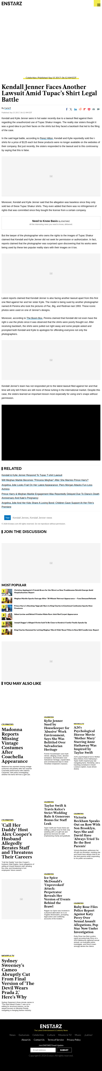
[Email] (94, 109)
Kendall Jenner (21, 517)
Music (78, 1034)
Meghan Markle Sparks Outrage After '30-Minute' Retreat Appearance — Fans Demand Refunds (55, 598)
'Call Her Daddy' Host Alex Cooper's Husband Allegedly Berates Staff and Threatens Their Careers (17, 841)
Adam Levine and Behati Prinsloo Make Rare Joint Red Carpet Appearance (46, 614)
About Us (26, 1039)
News (13, 1034)
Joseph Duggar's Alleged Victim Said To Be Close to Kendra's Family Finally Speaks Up (50, 622)
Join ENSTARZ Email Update (51, 1045)
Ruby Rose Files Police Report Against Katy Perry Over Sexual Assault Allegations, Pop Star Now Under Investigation (86, 919)
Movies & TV (8, 955)
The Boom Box (34, 318)
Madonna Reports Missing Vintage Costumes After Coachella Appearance (15, 745)
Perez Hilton (46, 138)
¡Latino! (88, 1034)
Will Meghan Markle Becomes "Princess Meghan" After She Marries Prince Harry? (45, 480)
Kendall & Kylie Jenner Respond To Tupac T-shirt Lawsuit (32, 475)
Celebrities (31, 77)
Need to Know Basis (45, 221)
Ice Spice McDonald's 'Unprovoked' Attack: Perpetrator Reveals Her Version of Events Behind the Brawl (57, 892)
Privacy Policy (74, 1039)
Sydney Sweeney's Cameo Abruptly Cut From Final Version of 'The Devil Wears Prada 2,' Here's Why (18, 979)
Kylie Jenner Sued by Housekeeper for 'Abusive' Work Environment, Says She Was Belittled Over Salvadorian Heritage (56, 735)
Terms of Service (56, 1039)
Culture (51, 1034)
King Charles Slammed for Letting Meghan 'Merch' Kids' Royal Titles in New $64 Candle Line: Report (56, 630)
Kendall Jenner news (41, 517)
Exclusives (24, 1034)
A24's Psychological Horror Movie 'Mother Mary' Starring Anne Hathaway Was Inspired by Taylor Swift (85, 740)
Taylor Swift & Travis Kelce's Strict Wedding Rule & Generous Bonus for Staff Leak (57, 814)
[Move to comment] (98, 109)
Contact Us (39, 1039)
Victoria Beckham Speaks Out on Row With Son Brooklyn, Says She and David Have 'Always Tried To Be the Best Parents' (87, 832)
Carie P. (7, 108)
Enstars (12, 3)
